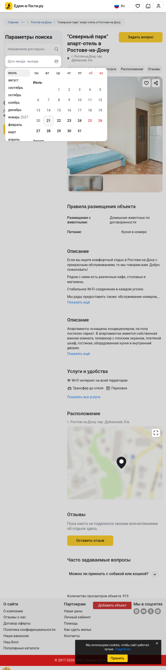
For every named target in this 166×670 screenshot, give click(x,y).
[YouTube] (144, 611)
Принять (117, 658)
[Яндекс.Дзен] (158, 611)
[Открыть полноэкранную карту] (115, 462)
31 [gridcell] (79, 131)
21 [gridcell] (48, 121)
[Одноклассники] (151, 611)
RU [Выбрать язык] (119, 6)
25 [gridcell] (90, 121)
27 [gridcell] (38, 131)
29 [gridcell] (59, 131)
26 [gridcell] (100, 121)
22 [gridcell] (59, 121)
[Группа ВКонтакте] (136, 611)
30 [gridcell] (69, 131)
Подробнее (122, 649)
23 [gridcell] (69, 121)
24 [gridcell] (79, 121)
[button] (137, 6)
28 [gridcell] (48, 131)
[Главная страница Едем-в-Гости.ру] (24, 6)
